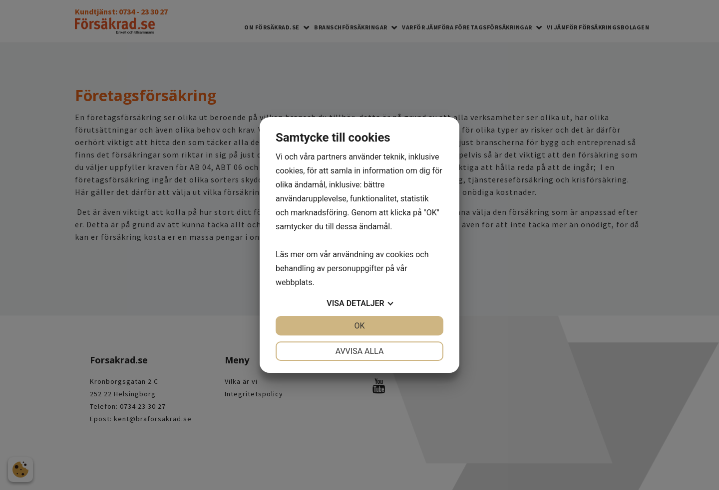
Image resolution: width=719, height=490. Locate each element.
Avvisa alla (360, 351)
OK (359, 325)
